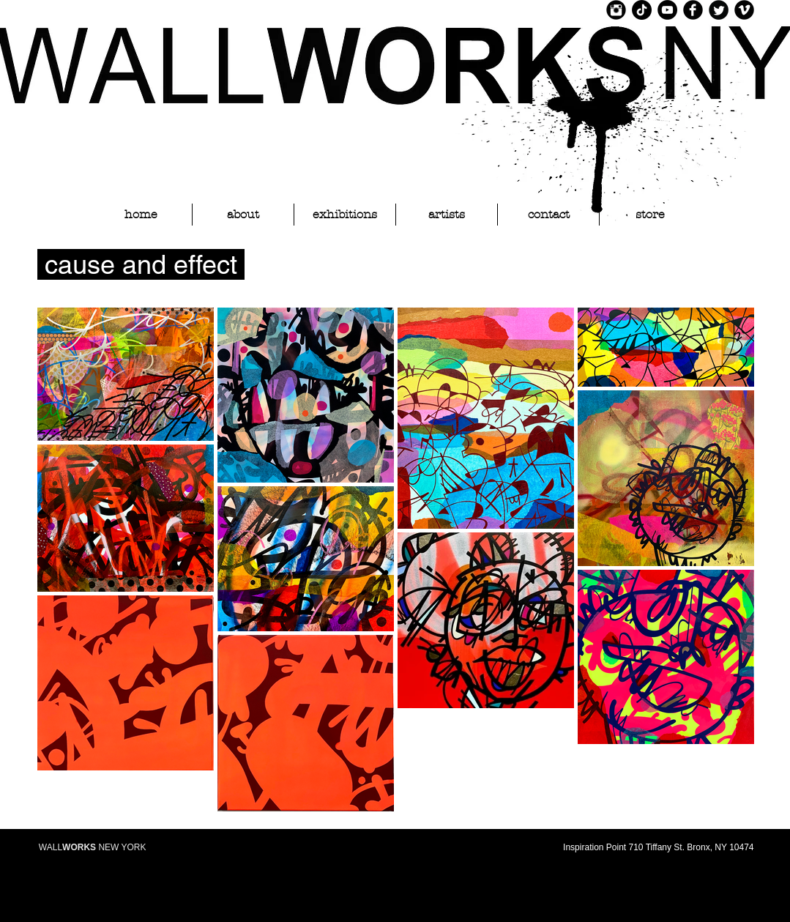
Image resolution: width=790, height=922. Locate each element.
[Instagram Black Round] (616, 10)
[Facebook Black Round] (693, 10)
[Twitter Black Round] (718, 10)
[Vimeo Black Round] (744, 10)
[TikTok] (642, 10)
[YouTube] (667, 10)
